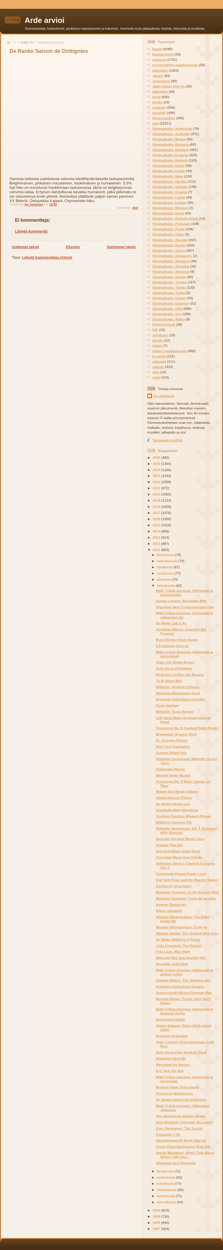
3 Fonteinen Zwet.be (172, 646)
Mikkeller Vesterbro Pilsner (178, 687)
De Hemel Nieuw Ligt (173, 804)
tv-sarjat (158, 356)
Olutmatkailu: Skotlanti (171, 261)
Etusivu (73, 247)
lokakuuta (165, 567)
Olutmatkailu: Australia (171, 134)
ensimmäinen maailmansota (175, 65)
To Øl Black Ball (169, 681)
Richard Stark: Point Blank (177, 1087)
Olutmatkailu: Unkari (169, 298)
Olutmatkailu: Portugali (171, 224)
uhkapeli (159, 361)
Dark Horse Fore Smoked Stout (181, 1052)
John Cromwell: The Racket (178, 945)
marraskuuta (167, 561)
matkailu (159, 107)
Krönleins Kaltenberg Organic (180, 986)
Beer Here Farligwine (173, 746)
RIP (155, 330)
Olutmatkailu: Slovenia (170, 271)
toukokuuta (166, 1177)
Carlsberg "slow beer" (174, 886)
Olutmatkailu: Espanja (170, 155)
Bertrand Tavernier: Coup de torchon (186, 898)
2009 (157, 1216)
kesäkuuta (165, 1171)
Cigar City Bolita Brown (175, 662)
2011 (157, 550)
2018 (157, 506)
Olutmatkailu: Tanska (169, 282)
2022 (157, 482)
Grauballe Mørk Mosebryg (177, 810)
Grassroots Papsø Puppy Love (181, 874)
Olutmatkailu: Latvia (168, 197)
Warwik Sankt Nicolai (173, 775)
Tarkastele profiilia (167, 440)
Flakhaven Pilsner (170, 769)
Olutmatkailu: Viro (167, 314)
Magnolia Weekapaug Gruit (178, 693)
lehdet (157, 102)
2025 (157, 464)
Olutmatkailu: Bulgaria (170, 144)
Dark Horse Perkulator (174, 668)
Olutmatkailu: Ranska (169, 240)
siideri (157, 345)
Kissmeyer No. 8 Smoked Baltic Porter (187, 728)
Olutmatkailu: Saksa (168, 250)
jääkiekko (160, 91)
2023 (157, 476)
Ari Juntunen (163, 396)
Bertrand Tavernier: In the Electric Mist (187, 892)
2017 (157, 513)
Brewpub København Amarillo (180, 699)
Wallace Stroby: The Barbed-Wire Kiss (187, 933)
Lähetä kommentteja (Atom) (47, 257)
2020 (157, 494)
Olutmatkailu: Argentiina (172, 128)
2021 (157, 488)
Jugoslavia (161, 81)
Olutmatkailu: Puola (168, 229)
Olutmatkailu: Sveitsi (169, 277)
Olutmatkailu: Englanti (170, 150)
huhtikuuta (166, 1183)
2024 (157, 470)
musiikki (159, 113)
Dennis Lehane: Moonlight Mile (181, 601)
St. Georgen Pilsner (171, 740)
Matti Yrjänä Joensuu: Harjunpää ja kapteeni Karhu (184, 1011)
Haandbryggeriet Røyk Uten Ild (181, 1140)
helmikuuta (166, 1196)
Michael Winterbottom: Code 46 (181, 927)
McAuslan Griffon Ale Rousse (180, 674)
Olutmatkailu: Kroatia (169, 192)
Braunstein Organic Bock (176, 734)
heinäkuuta (166, 585)
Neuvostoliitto (163, 118)
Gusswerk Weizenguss (174, 1093)
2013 (157, 537)
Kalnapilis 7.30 (168, 1134)
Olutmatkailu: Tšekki (169, 287)
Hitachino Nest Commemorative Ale (185, 607)
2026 (157, 457)
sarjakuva (160, 335)
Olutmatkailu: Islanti (168, 171)
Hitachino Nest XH (170, 1058)
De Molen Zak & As (171, 623)
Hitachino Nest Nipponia (175, 1163)
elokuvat (159, 59)
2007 (157, 1229)
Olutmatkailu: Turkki (168, 293)
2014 (157, 531)
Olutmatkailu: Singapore (172, 256)
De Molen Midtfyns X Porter (178, 939)
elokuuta (164, 579)
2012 (157, 543)
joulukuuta (166, 555)
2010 (157, 1210)
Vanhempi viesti (121, 247)
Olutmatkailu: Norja (168, 213)
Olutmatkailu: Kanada (169, 187)
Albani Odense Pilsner (174, 797)
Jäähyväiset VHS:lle (168, 86)
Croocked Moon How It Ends (179, 857)
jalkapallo (160, 70)
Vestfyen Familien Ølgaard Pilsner (183, 816)
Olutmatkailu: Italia (167, 176)
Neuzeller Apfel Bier (172, 964)
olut (135, 207)
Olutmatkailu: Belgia (168, 139)
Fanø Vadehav (167, 705)
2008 (157, 1222)
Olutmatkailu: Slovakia (170, 266)
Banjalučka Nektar (170, 1019)
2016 (157, 519)
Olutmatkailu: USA (167, 308)
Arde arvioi (45, 20)
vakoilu (158, 367)
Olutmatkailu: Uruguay (170, 303)
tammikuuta (167, 1202)
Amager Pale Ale (169, 845)
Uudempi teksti (25, 247)
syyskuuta (165, 573)
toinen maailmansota (169, 351)
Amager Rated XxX (171, 753)
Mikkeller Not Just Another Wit (180, 958)
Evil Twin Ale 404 (169, 1071)
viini (155, 372)
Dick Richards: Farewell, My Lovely (184, 1122)
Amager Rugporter (171, 904)
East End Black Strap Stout (178, 851)
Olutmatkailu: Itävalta (169, 181)
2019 (157, 500)
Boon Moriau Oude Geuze (177, 639)
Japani (157, 76)
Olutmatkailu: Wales (168, 319)
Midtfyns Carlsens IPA (174, 822)
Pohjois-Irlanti (163, 324)
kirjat (156, 97)
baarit (157, 49)
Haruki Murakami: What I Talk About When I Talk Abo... (185, 1155)
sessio (157, 340)
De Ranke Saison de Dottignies (181, 1099)
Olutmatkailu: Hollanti (170, 160)
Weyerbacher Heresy (173, 1064)
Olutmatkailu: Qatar (168, 234)
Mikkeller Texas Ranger (175, 711)
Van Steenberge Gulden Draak (180, 1116)
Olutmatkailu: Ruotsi (169, 245)
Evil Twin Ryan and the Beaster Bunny (187, 880)
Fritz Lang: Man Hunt (173, 951)
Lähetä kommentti (31, 231)
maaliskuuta (167, 1190)
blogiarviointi (163, 54)
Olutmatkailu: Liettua (169, 202)
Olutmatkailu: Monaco (170, 208)
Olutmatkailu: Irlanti (168, 165)
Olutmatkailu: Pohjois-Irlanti (175, 218)
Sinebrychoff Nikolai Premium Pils (184, 992)
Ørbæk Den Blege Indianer (177, 791)
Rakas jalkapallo (169, 911)
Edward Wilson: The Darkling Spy (183, 980)
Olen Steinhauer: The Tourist (179, 1128)
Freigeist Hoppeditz (171, 1036)
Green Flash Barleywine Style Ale (183, 1146)
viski (156, 377)
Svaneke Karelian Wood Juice (180, 839)
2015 (157, 525)
